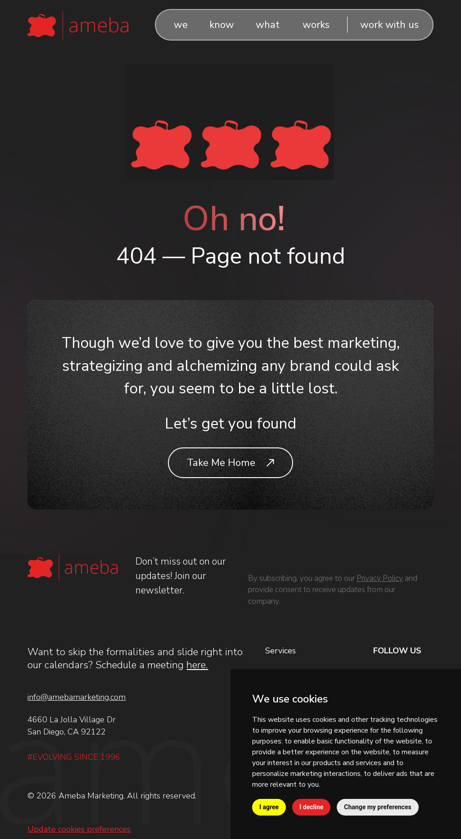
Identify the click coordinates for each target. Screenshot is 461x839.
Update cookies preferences (79, 829)
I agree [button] (269, 807)
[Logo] (77, 24)
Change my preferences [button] (377, 807)
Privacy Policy (380, 578)
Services (280, 650)
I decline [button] (311, 807)
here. (197, 665)
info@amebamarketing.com (76, 697)
